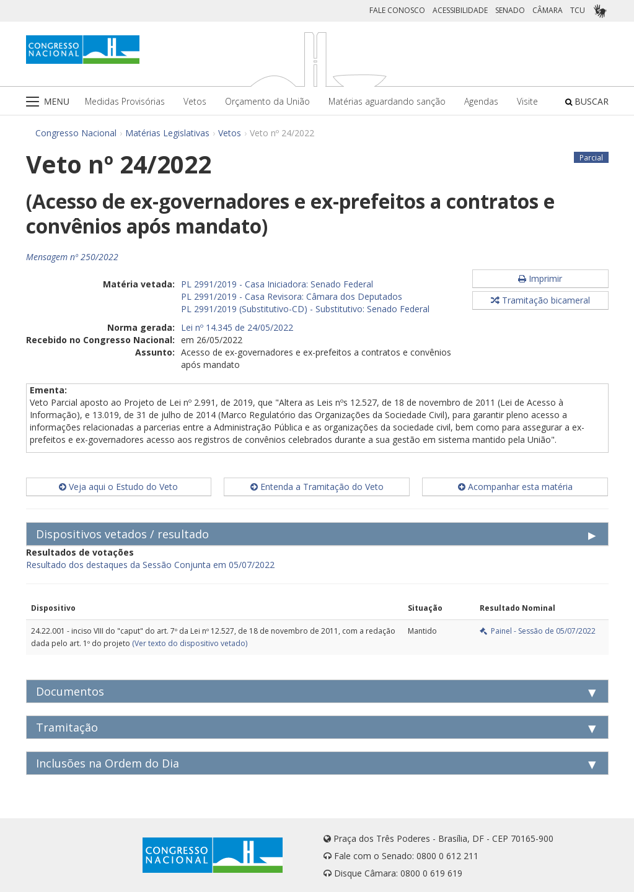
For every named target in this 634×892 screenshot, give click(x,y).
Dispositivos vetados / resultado (122, 534)
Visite (527, 101)
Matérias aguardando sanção (387, 101)
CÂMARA (547, 10)
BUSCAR (587, 101)
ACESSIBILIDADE (460, 10)
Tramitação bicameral (540, 300)
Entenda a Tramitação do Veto (317, 486)
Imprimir (540, 278)
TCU (577, 10)
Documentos (70, 691)
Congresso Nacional (76, 133)
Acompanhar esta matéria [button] (515, 486)
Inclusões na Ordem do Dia (107, 763)
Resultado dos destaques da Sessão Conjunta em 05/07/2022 (150, 565)
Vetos (194, 101)
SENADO (510, 10)
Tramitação (67, 727)
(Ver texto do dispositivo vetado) (189, 643)
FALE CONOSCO (397, 10)
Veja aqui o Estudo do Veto (118, 486)
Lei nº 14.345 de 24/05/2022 (237, 327)
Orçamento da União (267, 101)
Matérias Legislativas (167, 133)
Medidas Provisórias (125, 101)
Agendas (481, 101)
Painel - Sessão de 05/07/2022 (538, 631)
